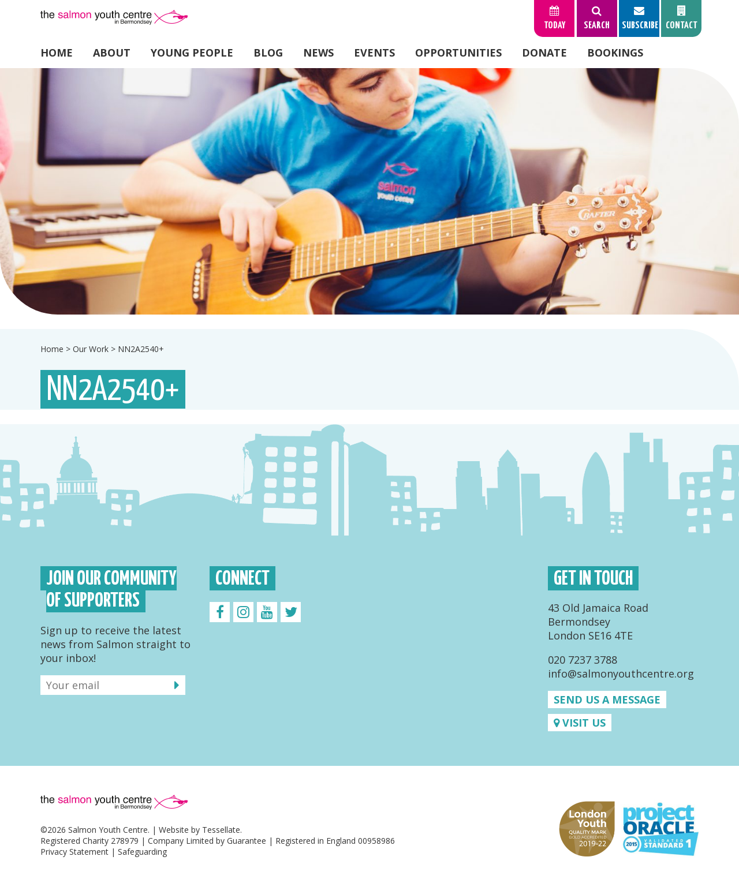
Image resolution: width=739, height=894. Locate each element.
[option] (369, 191)
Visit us (580, 723)
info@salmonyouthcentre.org (621, 673)
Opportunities (458, 52)
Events (374, 52)
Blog (268, 52)
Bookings (615, 52)
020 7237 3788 (582, 660)
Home (56, 52)
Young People (192, 52)
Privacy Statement (74, 851)
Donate (544, 52)
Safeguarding (142, 851)
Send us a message (607, 699)
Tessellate (221, 829)
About (111, 52)
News (318, 52)
